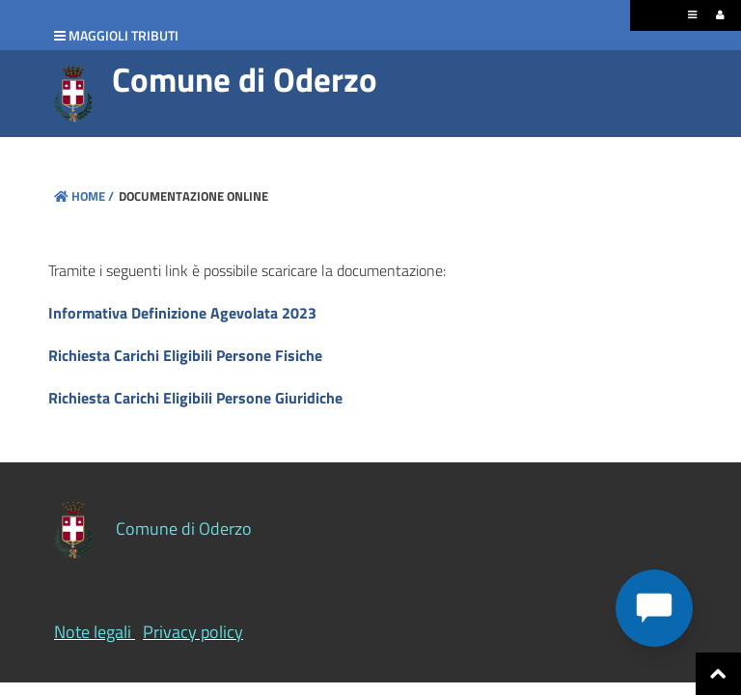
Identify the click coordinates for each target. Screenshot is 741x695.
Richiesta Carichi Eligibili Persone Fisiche (185, 355)
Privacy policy (193, 632)
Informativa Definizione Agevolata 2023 (182, 312)
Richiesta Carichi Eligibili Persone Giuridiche (195, 397)
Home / (84, 196)
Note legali (92, 632)
